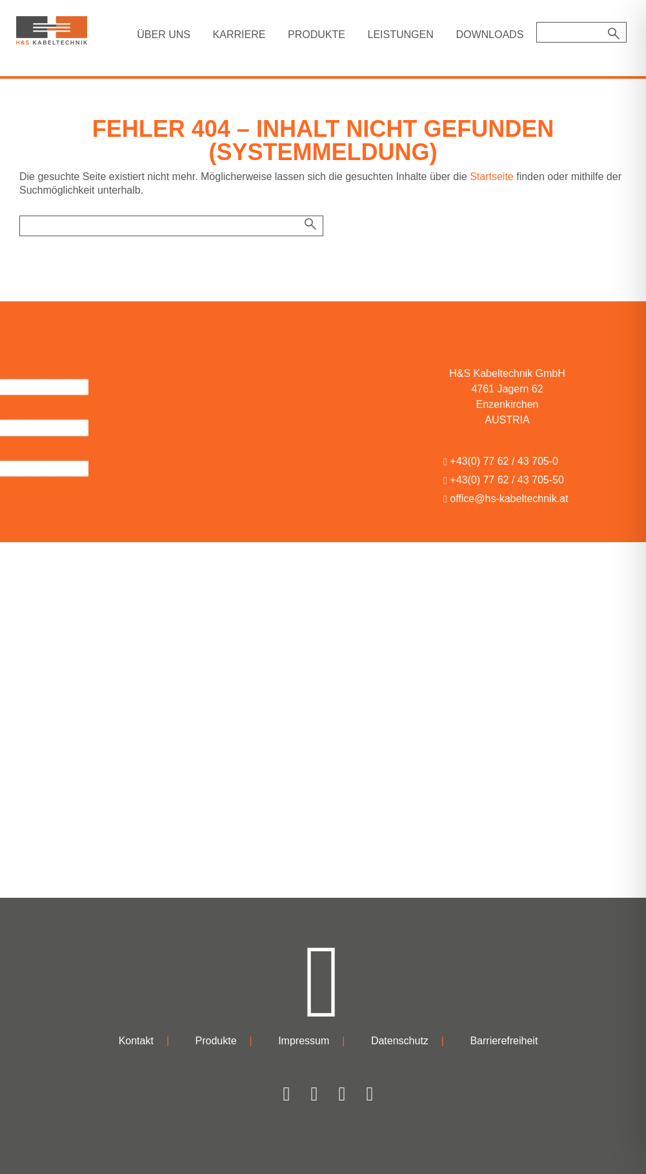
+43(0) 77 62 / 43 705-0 (500, 461)
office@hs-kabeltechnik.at (505, 498)
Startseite (492, 176)
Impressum (303, 1040)
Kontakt (136, 1040)
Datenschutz (400, 1040)
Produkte (216, 1040)
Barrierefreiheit (504, 1040)
